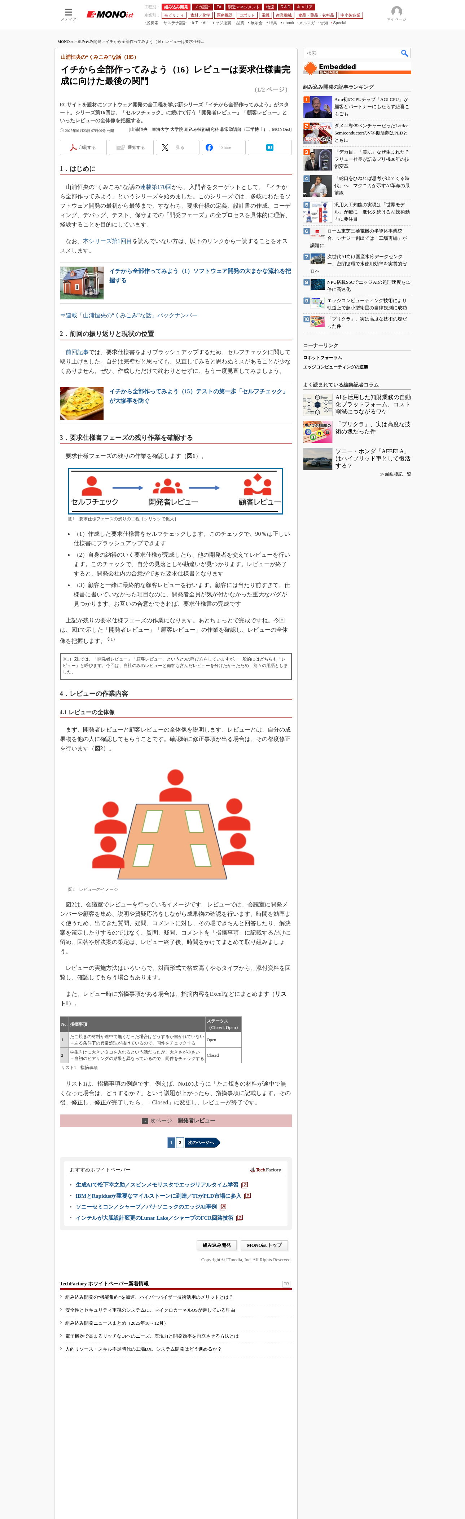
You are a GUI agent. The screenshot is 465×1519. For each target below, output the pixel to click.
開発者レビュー (178, 1120)
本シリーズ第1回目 (107, 241)
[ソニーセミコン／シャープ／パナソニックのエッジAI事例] (151, 1207)
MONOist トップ (264, 1245)
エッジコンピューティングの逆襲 (335, 367)
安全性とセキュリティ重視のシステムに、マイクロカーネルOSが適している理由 (150, 1310)
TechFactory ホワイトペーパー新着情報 (104, 1283)
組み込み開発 (89, 41)
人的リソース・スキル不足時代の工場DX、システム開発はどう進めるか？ (143, 1349)
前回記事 (77, 352)
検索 (405, 53)
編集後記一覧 (398, 474)
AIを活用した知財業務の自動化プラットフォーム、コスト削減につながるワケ (373, 404)
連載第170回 (156, 187)
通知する (136, 147)
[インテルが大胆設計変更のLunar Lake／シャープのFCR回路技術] (159, 1218)
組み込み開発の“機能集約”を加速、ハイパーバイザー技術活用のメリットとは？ (149, 1297)
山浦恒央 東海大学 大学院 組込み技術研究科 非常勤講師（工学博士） (199, 129)
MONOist (66, 41)
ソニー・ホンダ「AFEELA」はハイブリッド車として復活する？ (373, 458)
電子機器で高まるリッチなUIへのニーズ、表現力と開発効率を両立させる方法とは (152, 1336)
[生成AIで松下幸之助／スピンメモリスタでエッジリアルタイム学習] (162, 1185)
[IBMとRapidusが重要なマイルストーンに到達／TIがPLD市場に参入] (163, 1196)
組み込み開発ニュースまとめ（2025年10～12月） (116, 1323)
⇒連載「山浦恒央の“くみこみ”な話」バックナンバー (129, 315)
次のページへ (201, 1142)
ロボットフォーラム (322, 357)
